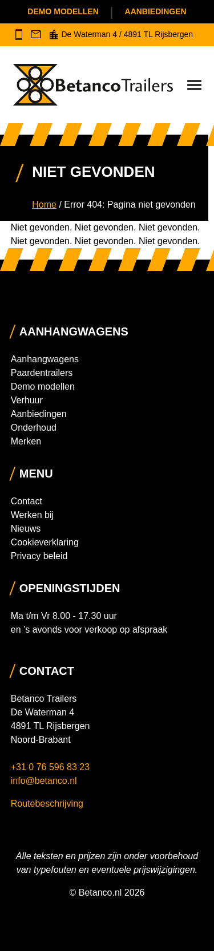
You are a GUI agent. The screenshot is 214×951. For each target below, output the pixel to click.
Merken (26, 441)
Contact (26, 501)
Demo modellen (62, 11)
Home (44, 204)
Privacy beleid (39, 556)
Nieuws (26, 528)
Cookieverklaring (45, 542)
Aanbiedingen (156, 11)
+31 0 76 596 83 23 (51, 767)
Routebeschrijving (47, 803)
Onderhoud (33, 427)
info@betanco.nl (44, 781)
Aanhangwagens (45, 359)
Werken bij (32, 515)
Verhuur (27, 400)
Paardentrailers (42, 373)
